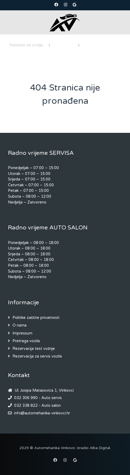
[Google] (74, 5)
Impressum (22, 333)
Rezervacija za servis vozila (37, 356)
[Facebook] (56, 5)
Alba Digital (100, 448)
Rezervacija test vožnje (33, 348)
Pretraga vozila (26, 341)
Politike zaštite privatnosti (35, 317)
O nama (19, 325)
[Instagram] (65, 5)
